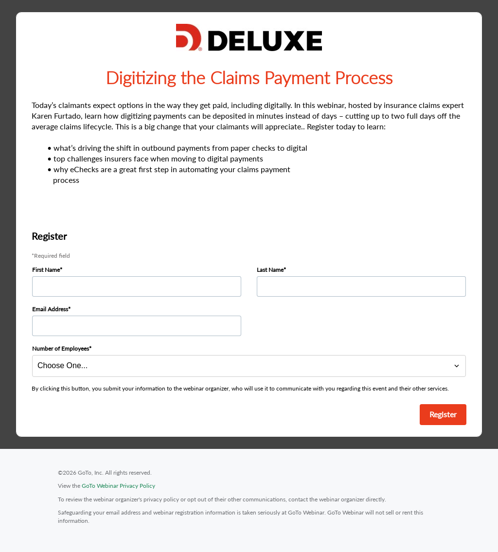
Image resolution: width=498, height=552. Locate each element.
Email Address (50, 309)
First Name (46, 269)
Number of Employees (60, 348)
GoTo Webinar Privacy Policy (118, 485)
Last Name (270, 269)
